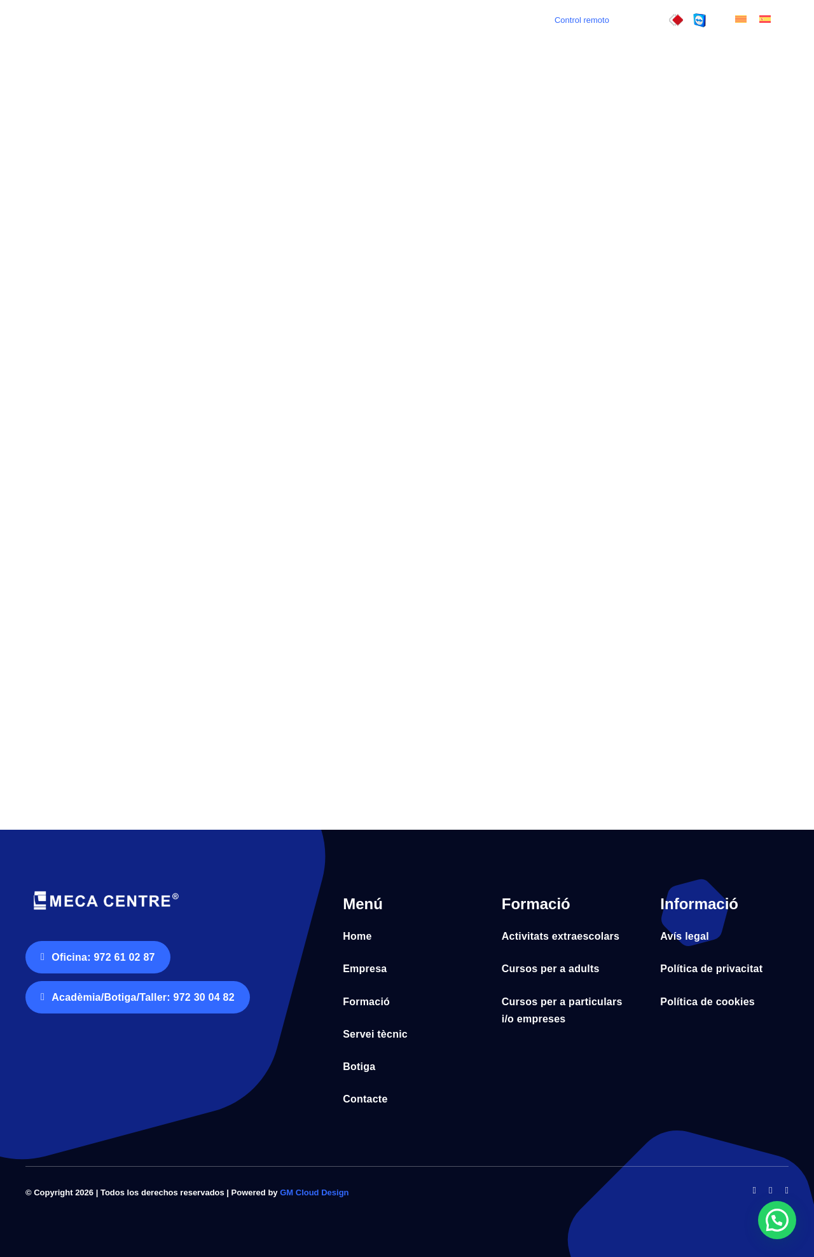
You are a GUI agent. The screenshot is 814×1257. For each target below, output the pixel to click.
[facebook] (754, 1190)
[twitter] (770, 1190)
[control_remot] (700, 19)
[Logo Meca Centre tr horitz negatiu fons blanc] (104, 892)
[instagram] (787, 1190)
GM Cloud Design (314, 1192)
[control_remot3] (676, 19)
